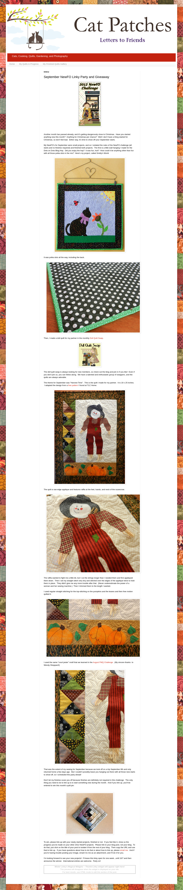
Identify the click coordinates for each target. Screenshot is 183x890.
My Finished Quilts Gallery (55, 64)
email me (124, 850)
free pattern (73, 385)
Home (12, 64)
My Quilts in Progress (28, 64)
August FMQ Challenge (103, 662)
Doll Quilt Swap (96, 338)
